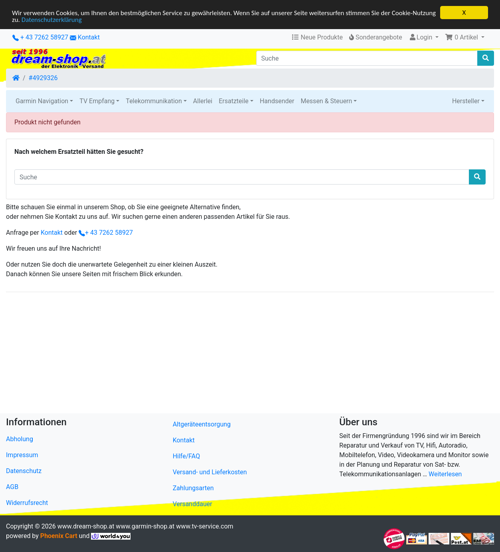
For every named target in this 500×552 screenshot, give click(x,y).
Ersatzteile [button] (234, 101)
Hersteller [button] (466, 101)
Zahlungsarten (193, 488)
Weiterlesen (445, 474)
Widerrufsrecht (27, 503)
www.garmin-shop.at (145, 526)
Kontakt (89, 37)
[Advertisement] (245, 354)
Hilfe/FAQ (186, 456)
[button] (465, 37)
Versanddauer (192, 504)
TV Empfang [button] (97, 101)
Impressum (22, 455)
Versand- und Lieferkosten (210, 472)
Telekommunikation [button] (154, 101)
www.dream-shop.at (86, 526)
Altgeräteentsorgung (202, 424)
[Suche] (367, 58)
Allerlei (202, 101)
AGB (12, 487)
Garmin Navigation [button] (42, 101)
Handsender (277, 101)
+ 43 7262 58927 (40, 37)
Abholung (19, 439)
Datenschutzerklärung (52, 20)
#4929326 (43, 78)
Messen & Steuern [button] (326, 101)
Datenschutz (24, 471)
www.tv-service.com (204, 526)
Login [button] (421, 37)
